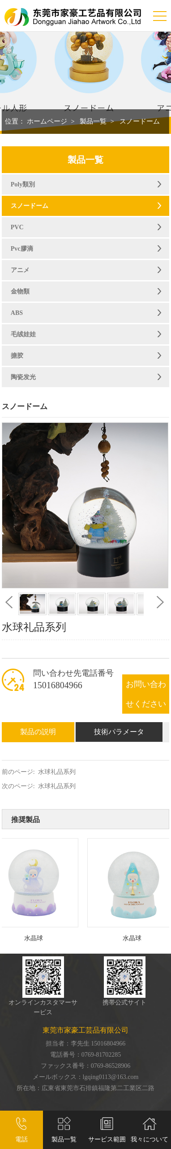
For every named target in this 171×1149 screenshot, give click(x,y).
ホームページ (47, 121)
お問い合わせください (146, 694)
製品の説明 (38, 732)
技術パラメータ (119, 732)
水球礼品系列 (57, 772)
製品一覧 (93, 121)
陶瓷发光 (23, 377)
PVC (17, 227)
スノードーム (140, 121)
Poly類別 (23, 184)
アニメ (20, 270)
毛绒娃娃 (23, 334)
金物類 (20, 291)
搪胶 (17, 355)
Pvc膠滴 (22, 248)
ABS (17, 313)
